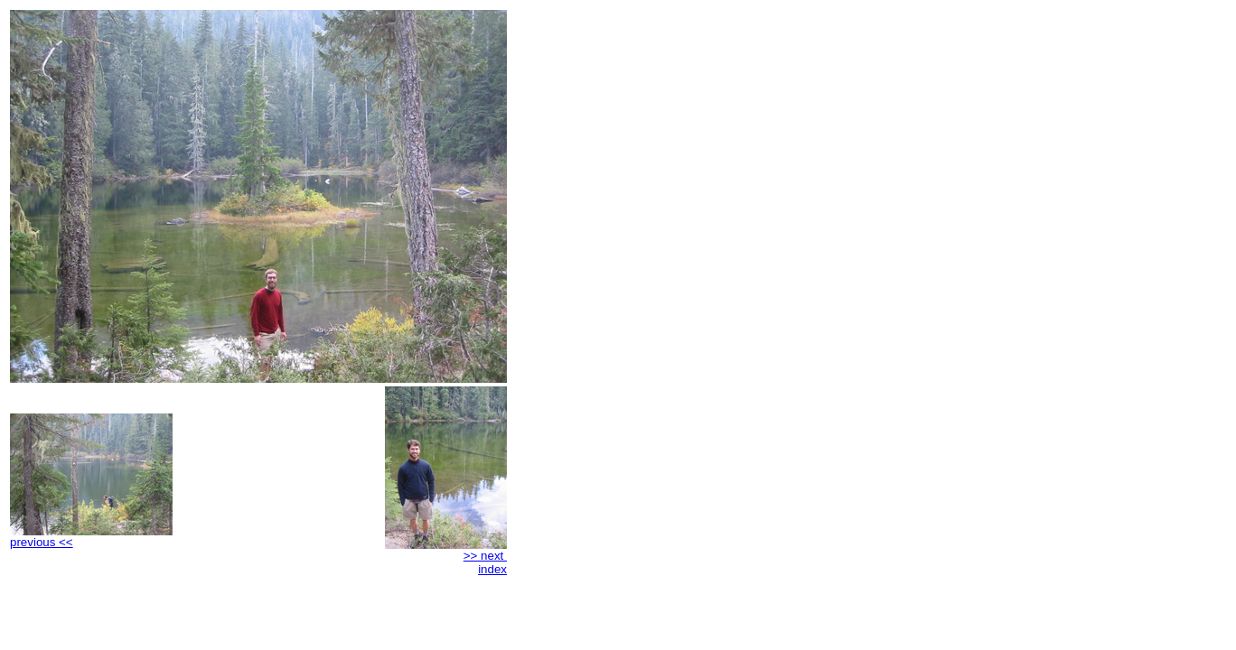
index (492, 569)
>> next (446, 550)
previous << (91, 537)
